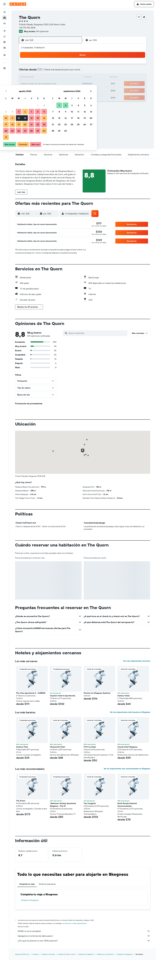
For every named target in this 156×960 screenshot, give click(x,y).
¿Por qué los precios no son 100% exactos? (84, 940)
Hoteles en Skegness (29, 900)
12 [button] (48, 77)
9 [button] (73, 71)
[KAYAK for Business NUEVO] (4, 47)
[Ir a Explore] (4, 31)
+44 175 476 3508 (27, 27)
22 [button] (67, 83)
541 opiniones (42, 31)
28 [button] (61, 90)
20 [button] (54, 83)
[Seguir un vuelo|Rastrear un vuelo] (4, 36)
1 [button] (67, 64)
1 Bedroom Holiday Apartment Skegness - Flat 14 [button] (63, 804)
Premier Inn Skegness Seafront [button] (97, 693)
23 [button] (73, 83)
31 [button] (36, 96)
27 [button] (55, 90)
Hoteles (35, 954)
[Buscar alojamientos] (4, 17)
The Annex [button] (20, 801)
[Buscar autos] (4, 23)
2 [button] (73, 64)
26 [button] (48, 90)
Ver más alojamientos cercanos (136, 661)
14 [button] (61, 77)
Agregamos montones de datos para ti (84, 935)
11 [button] (42, 77)
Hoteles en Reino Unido (66, 954)
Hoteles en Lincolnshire (105, 954)
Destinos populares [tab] (47, 884)
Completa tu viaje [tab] (27, 884)
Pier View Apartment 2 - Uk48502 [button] (30, 693)
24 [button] (35, 90)
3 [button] (35, 71)
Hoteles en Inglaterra (85, 954)
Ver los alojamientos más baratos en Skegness (130, 712)
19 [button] (48, 83)
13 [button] (55, 77)
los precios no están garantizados (74, 923)
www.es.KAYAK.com (22, 954)
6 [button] (54, 71)
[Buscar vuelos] (4, 12)
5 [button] (48, 71)
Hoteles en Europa (48, 954)
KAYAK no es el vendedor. (84, 931)
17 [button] (35, 83)
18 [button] (42, 83)
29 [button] (67, 90)
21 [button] (61, 83)
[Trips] (4, 55)
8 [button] (67, 71)
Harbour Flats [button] (22, 747)
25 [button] (42, 90)
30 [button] (73, 90)
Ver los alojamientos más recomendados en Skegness (127, 768)
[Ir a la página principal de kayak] (18, 4)
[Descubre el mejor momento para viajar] (4, 42)
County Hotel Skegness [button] (127, 747)
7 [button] (60, 71)
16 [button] (74, 77)
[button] (4, 4)
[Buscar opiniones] (97, 333)
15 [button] (67, 77)
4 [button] (42, 71)
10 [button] (35, 77)
